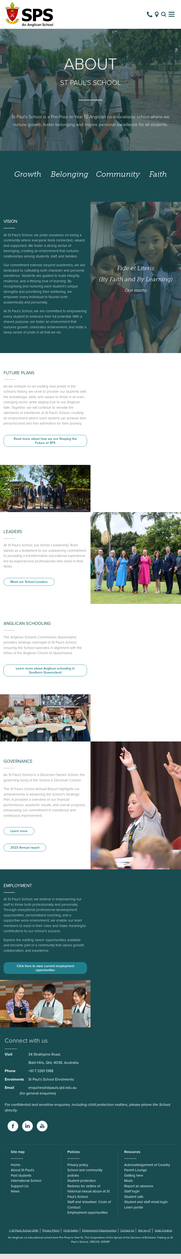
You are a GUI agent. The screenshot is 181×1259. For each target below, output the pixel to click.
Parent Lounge (135, 1175)
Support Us (20, 1191)
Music (128, 1186)
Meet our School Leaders (29, 587)
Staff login (132, 1196)
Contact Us (127, 1235)
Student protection (81, 1186)
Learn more (19, 836)
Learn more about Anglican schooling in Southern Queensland (45, 676)
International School (26, 1186)
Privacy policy (77, 1170)
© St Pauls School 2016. (24, 1235)
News (15, 1196)
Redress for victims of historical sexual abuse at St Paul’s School (88, 1196)
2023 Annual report (24, 853)
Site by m (144, 1235)
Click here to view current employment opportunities (45, 973)
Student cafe (133, 1202)
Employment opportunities (87, 1218)
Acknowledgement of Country (147, 1170)
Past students (21, 1181)
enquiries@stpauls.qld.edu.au (52, 1093)
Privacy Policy (51, 1235)
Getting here (133, 1181)
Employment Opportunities (99, 1235)
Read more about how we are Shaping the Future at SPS (45, 446)
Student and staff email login (146, 1207)
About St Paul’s (22, 1175)
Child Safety (70, 1235)
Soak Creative (163, 1235)
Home (15, 1170)
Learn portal (133, 1212)
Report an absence (138, 1191)
